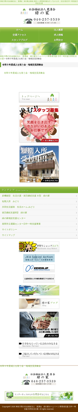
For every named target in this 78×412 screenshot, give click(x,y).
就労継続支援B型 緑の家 (14, 212)
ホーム (19, 30)
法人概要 (58, 30)
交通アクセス (19, 35)
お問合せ (58, 40)
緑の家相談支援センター (14, 218)
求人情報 (58, 35)
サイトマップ (8, 235)
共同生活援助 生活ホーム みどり (18, 207)
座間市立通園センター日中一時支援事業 (21, 224)
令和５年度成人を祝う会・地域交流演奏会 (24, 73)
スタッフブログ (19, 40)
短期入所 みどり (10, 201)
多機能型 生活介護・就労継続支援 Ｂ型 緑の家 (26, 196)
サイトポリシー (9, 229)
